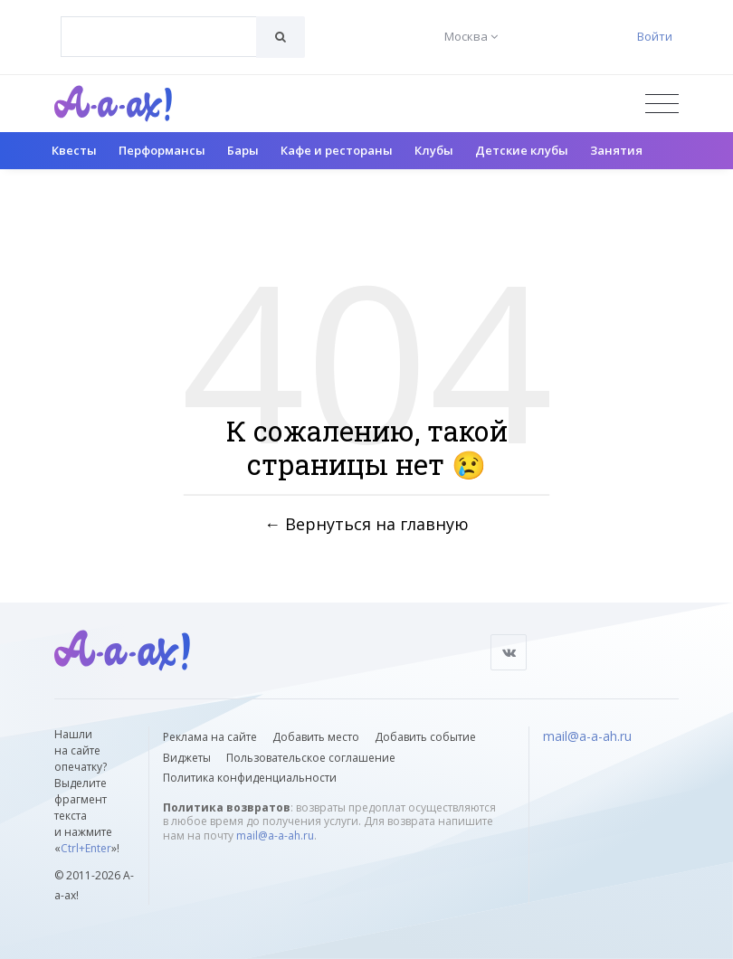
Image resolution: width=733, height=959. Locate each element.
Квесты (74, 150)
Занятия (616, 150)
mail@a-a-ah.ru (275, 835)
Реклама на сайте (210, 737)
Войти (654, 36)
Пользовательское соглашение (310, 757)
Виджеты (187, 757)
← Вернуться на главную (366, 523)
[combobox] (159, 36)
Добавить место (315, 737)
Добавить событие (425, 737)
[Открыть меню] (662, 103)
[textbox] (159, 23)
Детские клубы (521, 150)
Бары (243, 150)
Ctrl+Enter (86, 848)
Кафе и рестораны (337, 150)
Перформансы (162, 150)
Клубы (433, 150)
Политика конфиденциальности (250, 777)
